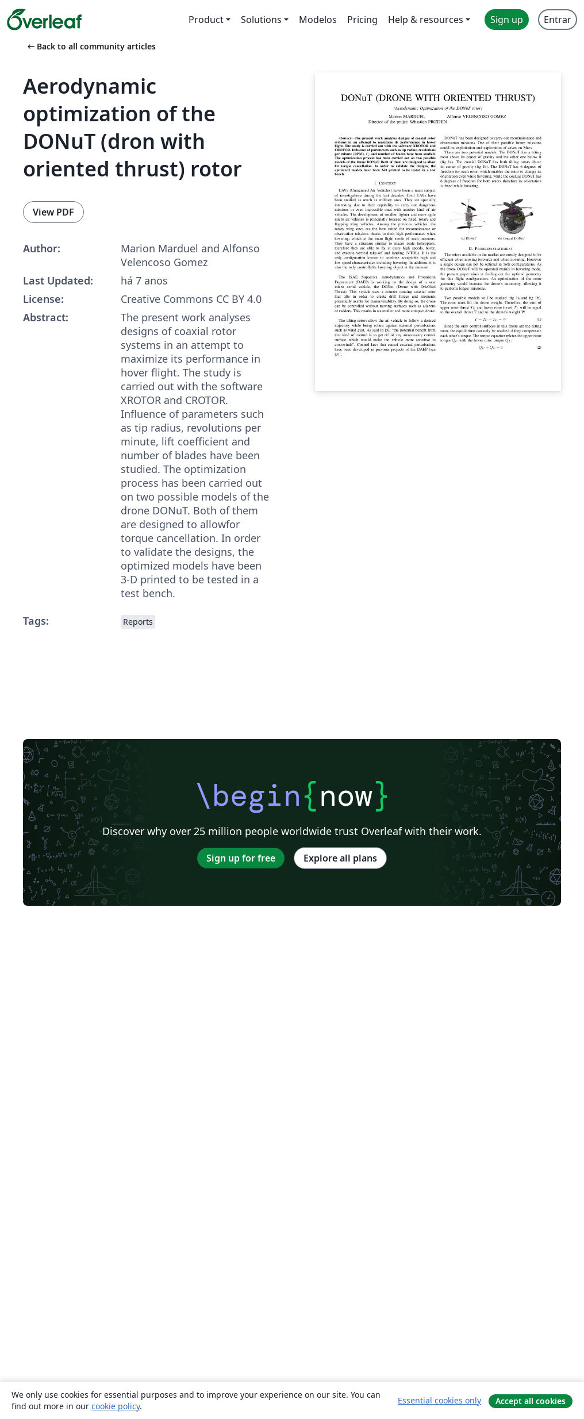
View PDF (53, 212)
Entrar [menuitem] (557, 19)
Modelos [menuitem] (318, 19)
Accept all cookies (530, 1400)
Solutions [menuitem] (261, 19)
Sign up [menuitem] (506, 19)
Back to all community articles (90, 46)
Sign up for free (240, 858)
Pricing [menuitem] (362, 19)
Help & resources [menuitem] (425, 19)
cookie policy (115, 1406)
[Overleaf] (44, 19)
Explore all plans (340, 858)
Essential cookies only (439, 1400)
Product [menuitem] (206, 19)
